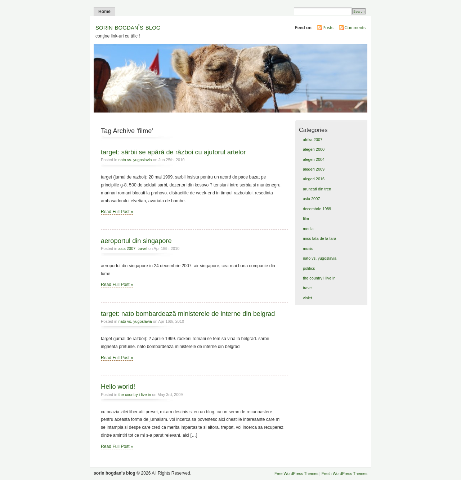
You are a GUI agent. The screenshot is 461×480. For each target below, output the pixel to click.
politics (309, 268)
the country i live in (134, 394)
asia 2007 (126, 248)
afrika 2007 (312, 139)
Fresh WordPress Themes (344, 473)
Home (104, 11)
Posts (327, 27)
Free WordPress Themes (296, 473)
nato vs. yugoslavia (135, 160)
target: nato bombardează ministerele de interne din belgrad (188, 313)
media (308, 228)
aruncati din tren (317, 189)
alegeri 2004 (314, 159)
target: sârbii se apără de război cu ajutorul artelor (173, 152)
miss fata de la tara (319, 238)
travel (142, 248)
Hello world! (118, 386)
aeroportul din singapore (136, 241)
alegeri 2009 (314, 169)
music (308, 248)
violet (307, 298)
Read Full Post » (117, 211)
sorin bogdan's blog (128, 26)
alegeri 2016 (314, 179)
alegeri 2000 (314, 149)
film (306, 218)
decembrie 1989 (317, 209)
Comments (355, 27)
